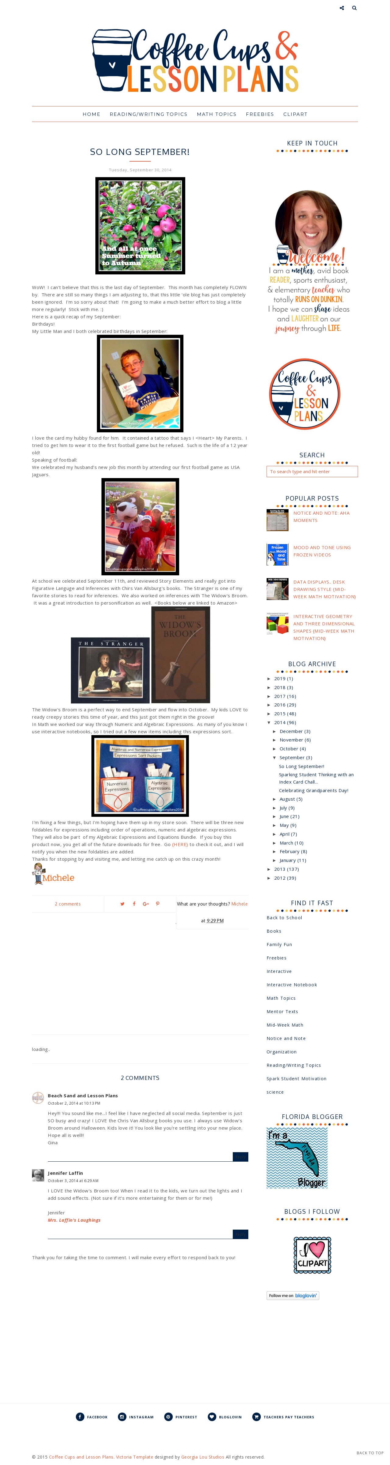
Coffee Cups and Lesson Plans (81, 1457)
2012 (280, 878)
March (287, 843)
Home (92, 114)
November (292, 740)
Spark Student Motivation (297, 1078)
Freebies (260, 114)
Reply (241, 1156)
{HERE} (180, 844)
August (288, 799)
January (288, 860)
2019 (280, 678)
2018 (280, 687)
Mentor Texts (283, 1011)
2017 (280, 696)
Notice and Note (286, 1038)
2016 (280, 705)
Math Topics (217, 114)
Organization (282, 1052)
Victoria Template (135, 1457)
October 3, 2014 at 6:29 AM (73, 1180)
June (285, 816)
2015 (280, 713)
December (292, 731)
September (293, 757)
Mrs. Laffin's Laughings (74, 1220)
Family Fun (279, 944)
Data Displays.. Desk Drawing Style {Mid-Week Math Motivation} (324, 589)
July (284, 808)
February (290, 851)
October (290, 748)
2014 (280, 722)
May (285, 825)
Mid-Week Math (285, 1025)
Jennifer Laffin (65, 1173)
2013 (280, 869)
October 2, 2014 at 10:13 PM (74, 1103)
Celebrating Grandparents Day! (314, 790)
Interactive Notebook (140, 140)
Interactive (279, 971)
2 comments (68, 903)
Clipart (295, 114)
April (285, 834)
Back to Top (370, 1453)
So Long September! (301, 766)
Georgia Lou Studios (203, 1457)
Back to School (285, 917)
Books (274, 931)
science (275, 1092)
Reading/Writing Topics (149, 114)
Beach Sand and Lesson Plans (83, 1095)
